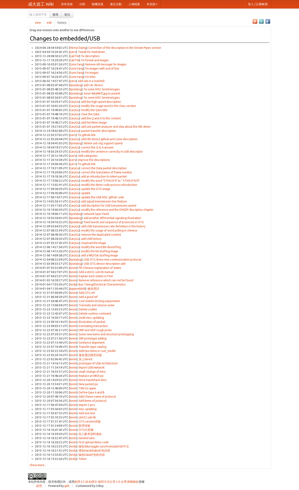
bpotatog (76, 85)
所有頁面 (67, 4)
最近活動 (116, 4)
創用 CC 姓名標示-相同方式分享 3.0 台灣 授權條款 (107, 481)
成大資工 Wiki (41, 4)
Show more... (38, 465)
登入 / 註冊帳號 (258, 4)
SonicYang (76, 64)
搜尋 (55, 14)
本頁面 (152, 4)
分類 (82, 4)
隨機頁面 (97, 4)
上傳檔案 (134, 4)
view (38, 22)
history (62, 22)
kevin (73, 268)
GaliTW (74, 56)
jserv (73, 52)
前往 (67, 14)
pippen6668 (77, 288)
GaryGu (74, 101)
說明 (39, 486)
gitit (66, 486)
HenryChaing (78, 47)
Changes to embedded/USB (65, 38)
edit (49, 22)
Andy (73, 284)
